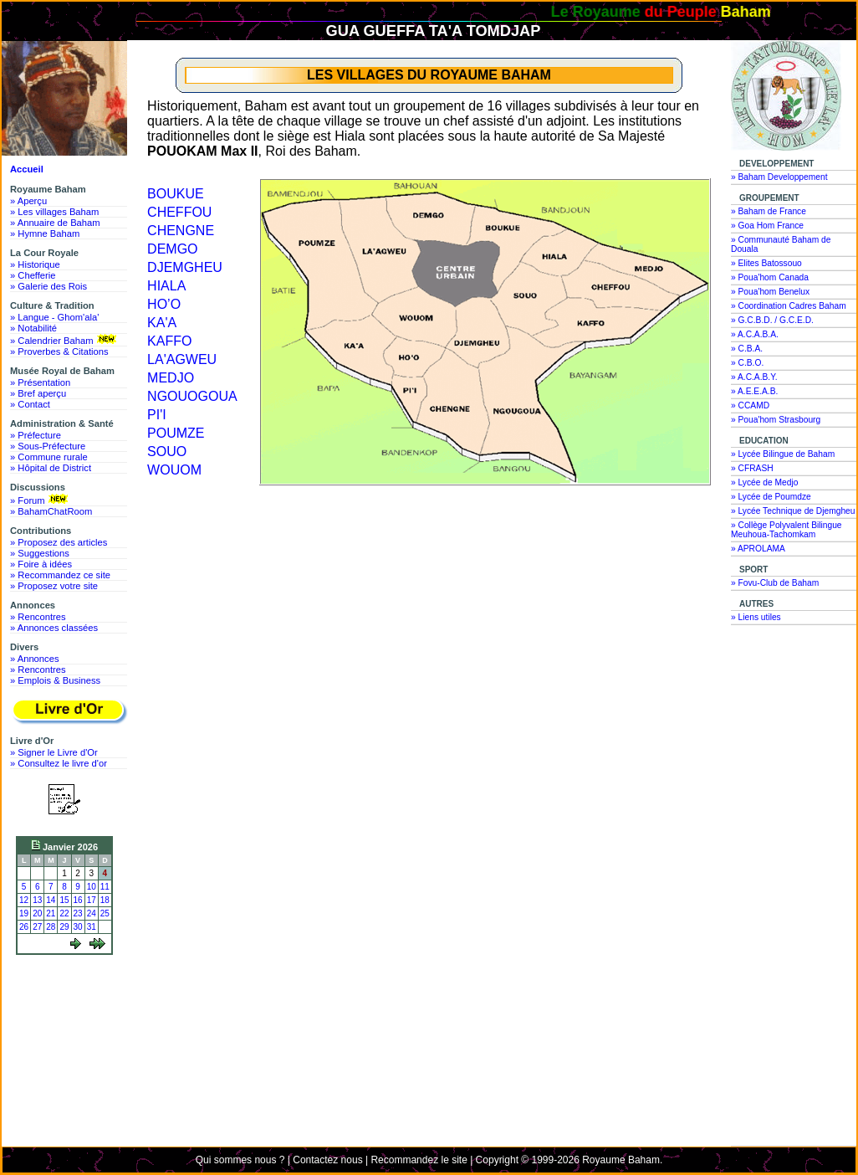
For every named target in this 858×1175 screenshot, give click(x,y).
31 (91, 926)
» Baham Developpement (779, 177)
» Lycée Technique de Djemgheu (793, 511)
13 (37, 900)
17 (91, 900)
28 (50, 926)
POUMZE (175, 433)
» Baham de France (768, 211)
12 (23, 900)
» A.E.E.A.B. (754, 391)
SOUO (166, 451)
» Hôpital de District (50, 468)
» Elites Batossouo (766, 263)
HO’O (164, 304)
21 (50, 913)
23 (78, 913)
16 (78, 900)
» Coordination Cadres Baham (788, 305)
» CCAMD (750, 405)
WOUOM (174, 470)
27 (37, 926)
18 (105, 900)
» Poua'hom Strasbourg (775, 419)
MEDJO (170, 378)
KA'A (161, 323)
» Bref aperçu (38, 393)
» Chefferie (33, 275)
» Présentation (40, 382)
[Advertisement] (68, 1022)
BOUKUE (175, 194)
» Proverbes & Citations (59, 351)
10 (91, 886)
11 (105, 886)
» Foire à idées (41, 564)
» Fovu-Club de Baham (775, 583)
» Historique (35, 264)
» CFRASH (752, 468)
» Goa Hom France (767, 225)
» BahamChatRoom (51, 511)
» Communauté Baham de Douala (780, 244)
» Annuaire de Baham (55, 223)
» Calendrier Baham (65, 340)
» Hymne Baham (44, 233)
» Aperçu (28, 201)
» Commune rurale (49, 457)
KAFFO (169, 341)
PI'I (156, 415)
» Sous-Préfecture (47, 446)
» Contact (30, 404)
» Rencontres (38, 617)
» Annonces (34, 659)
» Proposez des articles (58, 542)
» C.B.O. (747, 362)
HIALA (166, 286)
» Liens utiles (756, 617)
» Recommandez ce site (60, 575)
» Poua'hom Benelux (770, 291)
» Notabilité (33, 328)
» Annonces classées (54, 628)
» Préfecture (35, 435)
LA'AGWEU (182, 359)
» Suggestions (39, 553)
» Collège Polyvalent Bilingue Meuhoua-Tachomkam (786, 530)
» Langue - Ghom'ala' (54, 317)
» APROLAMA (758, 548)
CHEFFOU (179, 212)
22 (64, 913)
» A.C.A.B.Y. (754, 377)
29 (64, 926)
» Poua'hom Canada (770, 277)
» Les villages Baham (54, 212)
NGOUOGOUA (192, 396)
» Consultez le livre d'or (58, 763)
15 (64, 900)
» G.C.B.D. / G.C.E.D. (772, 320)
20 (37, 913)
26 (23, 926)
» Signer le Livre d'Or (54, 752)
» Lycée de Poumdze (771, 496)
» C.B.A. (747, 348)
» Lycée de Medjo (764, 482)
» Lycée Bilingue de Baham (783, 454)
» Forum (40, 499)
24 (91, 913)
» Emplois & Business (55, 680)
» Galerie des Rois (48, 286)
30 (78, 926)
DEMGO (172, 249)
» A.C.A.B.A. (755, 334)
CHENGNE (180, 230)
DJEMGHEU (184, 267)
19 (23, 913)
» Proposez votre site (54, 586)
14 (50, 900)
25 (105, 913)
